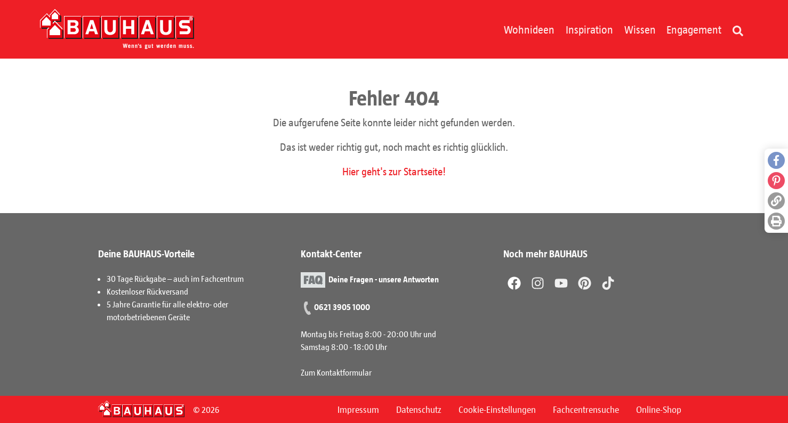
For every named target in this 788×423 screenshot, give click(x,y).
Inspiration (589, 29)
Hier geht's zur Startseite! (394, 171)
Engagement (693, 29)
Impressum (358, 409)
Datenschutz (418, 409)
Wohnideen (529, 29)
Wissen (640, 29)
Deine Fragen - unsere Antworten (383, 279)
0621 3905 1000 (342, 307)
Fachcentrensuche (586, 409)
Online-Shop (658, 409)
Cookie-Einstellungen (497, 409)
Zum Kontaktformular (336, 372)
